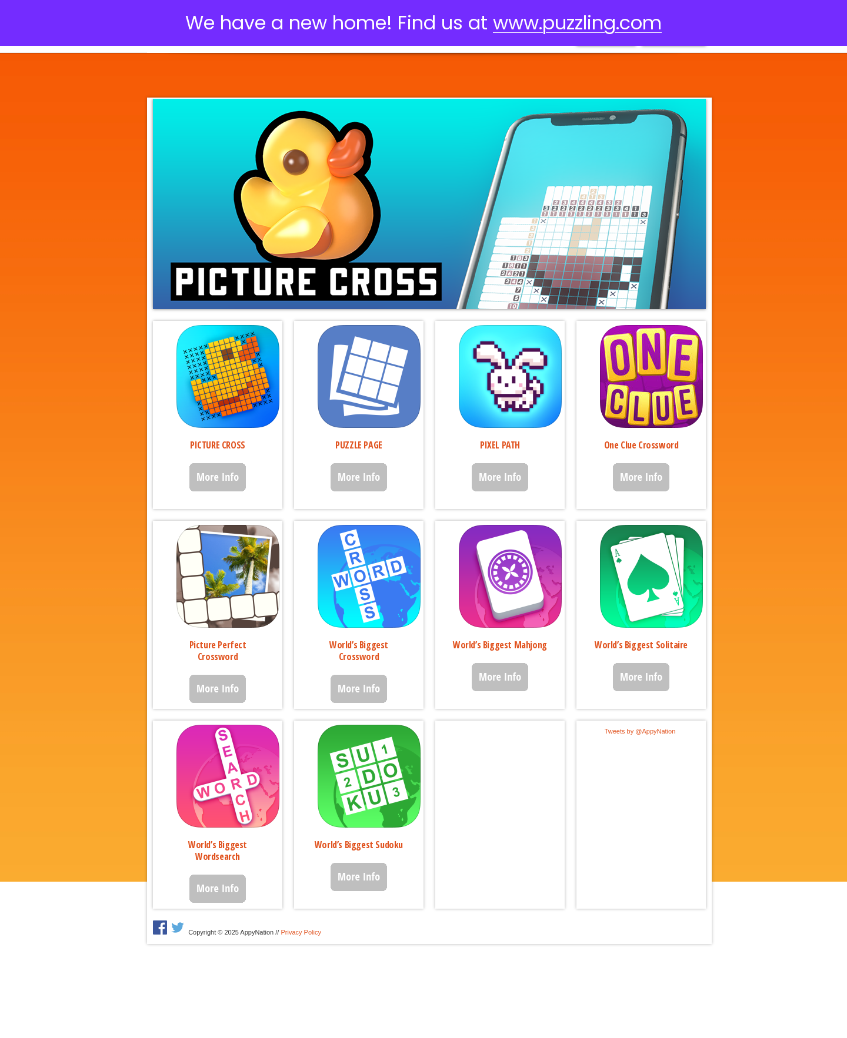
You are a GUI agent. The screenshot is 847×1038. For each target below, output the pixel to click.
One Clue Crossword (641, 444)
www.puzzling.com (577, 22)
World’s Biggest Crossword (358, 650)
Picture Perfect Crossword (217, 650)
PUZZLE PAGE (358, 444)
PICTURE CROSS (217, 444)
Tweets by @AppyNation (640, 731)
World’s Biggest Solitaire (641, 644)
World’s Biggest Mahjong (500, 644)
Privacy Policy (301, 932)
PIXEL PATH (500, 444)
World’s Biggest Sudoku (359, 844)
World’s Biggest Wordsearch (217, 850)
